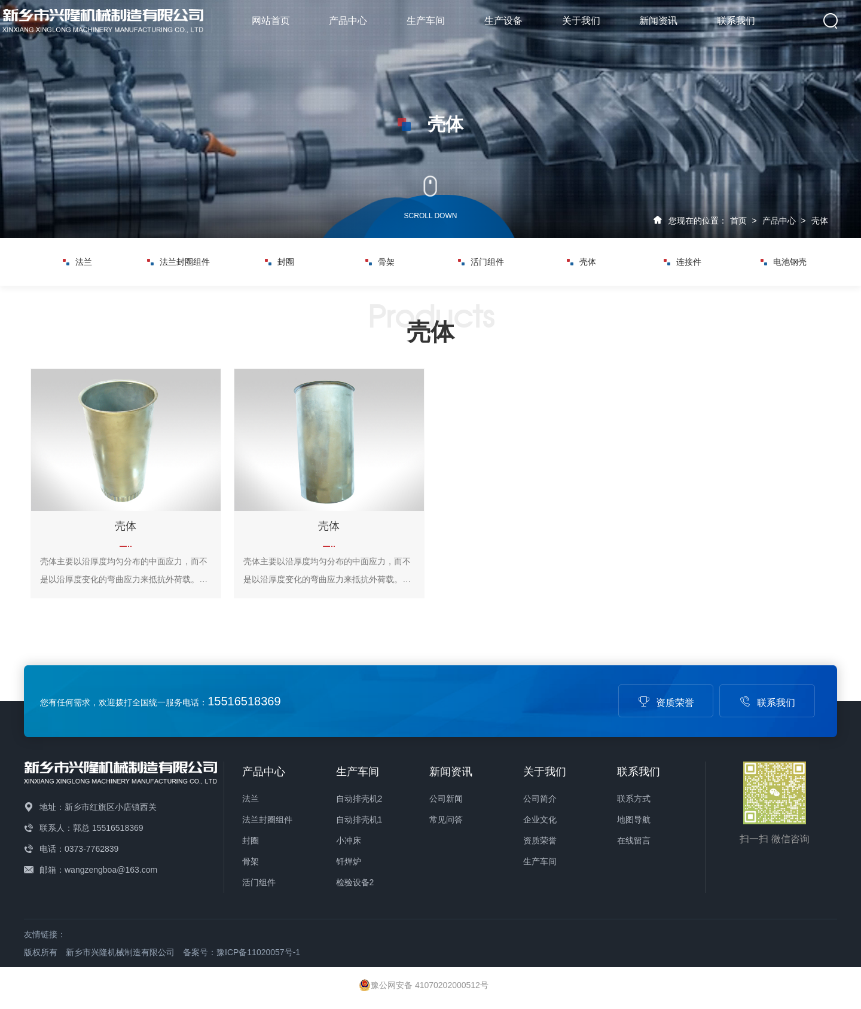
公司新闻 (446, 798)
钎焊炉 (348, 861)
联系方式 (634, 798)
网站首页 (271, 21)
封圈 (279, 262)
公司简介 (540, 798)
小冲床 (348, 840)
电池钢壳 (784, 262)
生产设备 (503, 21)
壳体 (819, 220)
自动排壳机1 (359, 819)
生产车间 (426, 21)
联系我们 (736, 21)
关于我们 (581, 21)
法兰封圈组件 (178, 262)
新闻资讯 (658, 21)
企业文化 (540, 819)
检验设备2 (355, 882)
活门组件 (481, 262)
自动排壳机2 (359, 798)
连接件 (682, 262)
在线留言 (634, 840)
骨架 (380, 262)
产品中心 (348, 21)
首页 (738, 220)
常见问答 (446, 819)
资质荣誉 (666, 703)
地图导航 (634, 819)
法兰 (77, 262)
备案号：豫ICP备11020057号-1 (241, 952)
